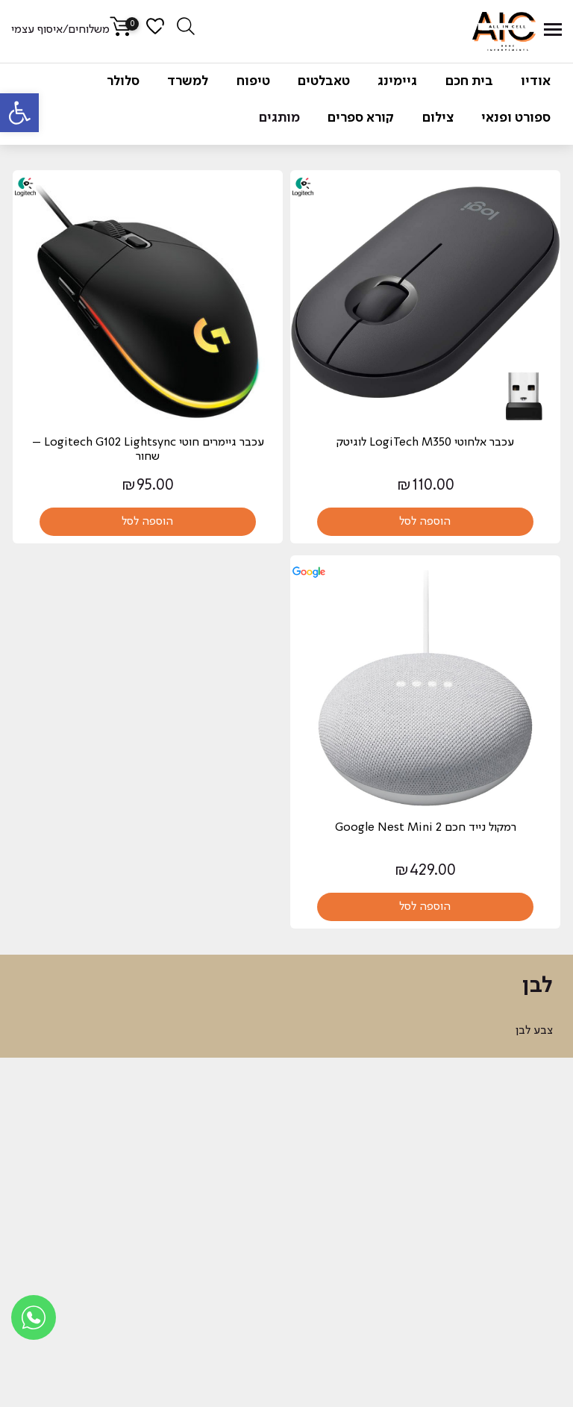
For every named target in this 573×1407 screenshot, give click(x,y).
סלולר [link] (123, 81)
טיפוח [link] (253, 81)
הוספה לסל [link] (425, 522)
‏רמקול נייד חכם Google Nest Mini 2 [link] (425, 828)
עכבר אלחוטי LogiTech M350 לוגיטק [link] (425, 443)
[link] (19, 112)
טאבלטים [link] (324, 81)
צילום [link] (438, 118)
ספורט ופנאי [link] (516, 118)
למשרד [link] (187, 81)
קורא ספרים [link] (361, 118)
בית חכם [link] (469, 81)
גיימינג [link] (397, 81)
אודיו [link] (536, 81)
